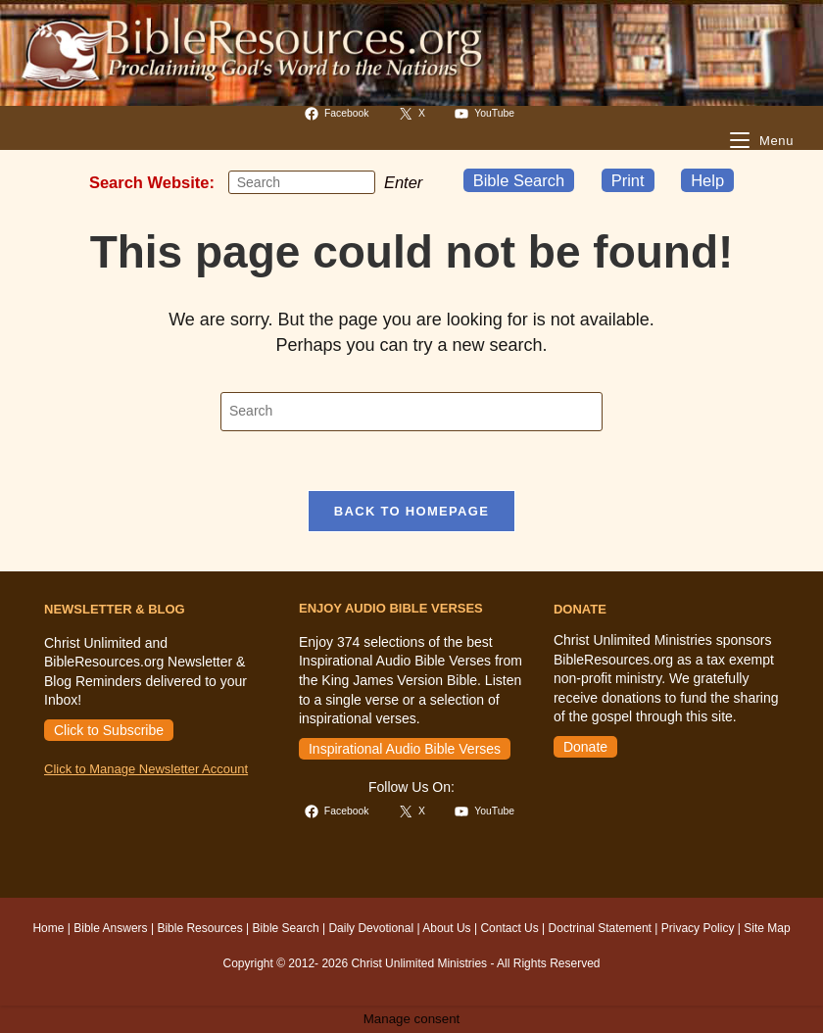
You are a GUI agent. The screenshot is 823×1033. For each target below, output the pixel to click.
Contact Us (509, 928)
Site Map (767, 928)
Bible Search (519, 180)
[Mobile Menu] (762, 140)
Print (628, 180)
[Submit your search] (355, 182)
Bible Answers (110, 928)
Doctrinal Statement (600, 928)
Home (48, 928)
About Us (446, 928)
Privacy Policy (698, 928)
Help (707, 180)
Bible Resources (199, 928)
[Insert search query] (301, 182)
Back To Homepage (411, 511)
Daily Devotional (370, 928)
